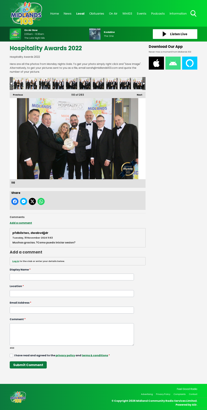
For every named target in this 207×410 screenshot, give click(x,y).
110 (85, 83)
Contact (193, 394)
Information (178, 14)
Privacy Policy (163, 394)
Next (138, 94)
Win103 (127, 14)
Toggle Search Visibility (193, 13)
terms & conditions (95, 355)
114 (138, 83)
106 (31, 83)
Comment (18, 319)
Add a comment (21, 223)
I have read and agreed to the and (62, 355)
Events (141, 14)
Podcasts (158, 14)
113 (125, 83)
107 (44, 83)
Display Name (20, 269)
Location (17, 286)
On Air (113, 14)
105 (18, 83)
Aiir (194, 405)
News (67, 14)
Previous (16, 94)
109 (71, 83)
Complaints (180, 394)
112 (112, 83)
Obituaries (96, 14)
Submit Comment (28, 365)
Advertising (147, 394)
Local (80, 14)
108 (58, 83)
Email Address (20, 303)
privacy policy (65, 355)
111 (98, 83)
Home (54, 14)
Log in (15, 261)
